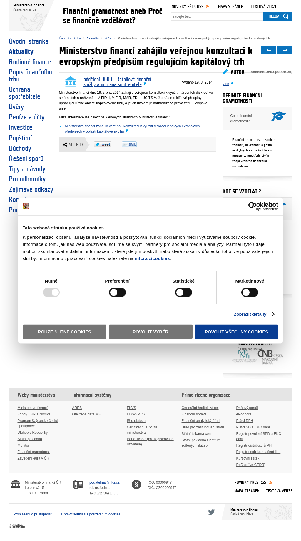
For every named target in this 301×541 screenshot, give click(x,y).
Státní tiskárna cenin (198, 434)
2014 (108, 38)
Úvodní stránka (29, 41)
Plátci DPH (244, 421)
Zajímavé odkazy (31, 189)
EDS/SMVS (136, 414)
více (226, 84)
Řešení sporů (26, 159)
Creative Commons (17, 526)
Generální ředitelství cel (200, 408)
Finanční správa (194, 414)
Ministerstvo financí (257, 347)
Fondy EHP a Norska (34, 414)
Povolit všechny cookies (236, 331)
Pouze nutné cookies (64, 331)
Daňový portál (247, 408)
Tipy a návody (27, 169)
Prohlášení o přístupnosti (33, 514)
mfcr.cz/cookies (152, 258)
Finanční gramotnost (34, 452)
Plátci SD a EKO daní (253, 427)
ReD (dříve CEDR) (250, 465)
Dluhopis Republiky (33, 432)
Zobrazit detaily (250, 314)
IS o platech (136, 421)
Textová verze (264, 7)
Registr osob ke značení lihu (258, 452)
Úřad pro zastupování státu (203, 427)
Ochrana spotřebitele (24, 93)
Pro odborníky (27, 179)
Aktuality (21, 52)
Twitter (210, 512)
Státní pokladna (30, 439)
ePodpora (244, 414)
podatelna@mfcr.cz (104, 482)
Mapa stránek (230, 7)
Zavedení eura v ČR (33, 458)
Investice (20, 127)
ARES (77, 408)
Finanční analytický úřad (201, 421)
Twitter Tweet (108, 144)
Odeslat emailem (136, 144)
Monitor (23, 445)
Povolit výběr (150, 331)
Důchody (20, 148)
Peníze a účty (26, 117)
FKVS (131, 408)
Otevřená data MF (86, 414)
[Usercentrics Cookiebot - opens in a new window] (252, 206)
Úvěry (16, 107)
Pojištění (20, 138)
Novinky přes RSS (187, 7)
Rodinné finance (30, 62)
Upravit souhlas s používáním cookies (90, 514)
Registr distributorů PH (254, 445)
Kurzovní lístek (248, 458)
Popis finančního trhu (30, 76)
